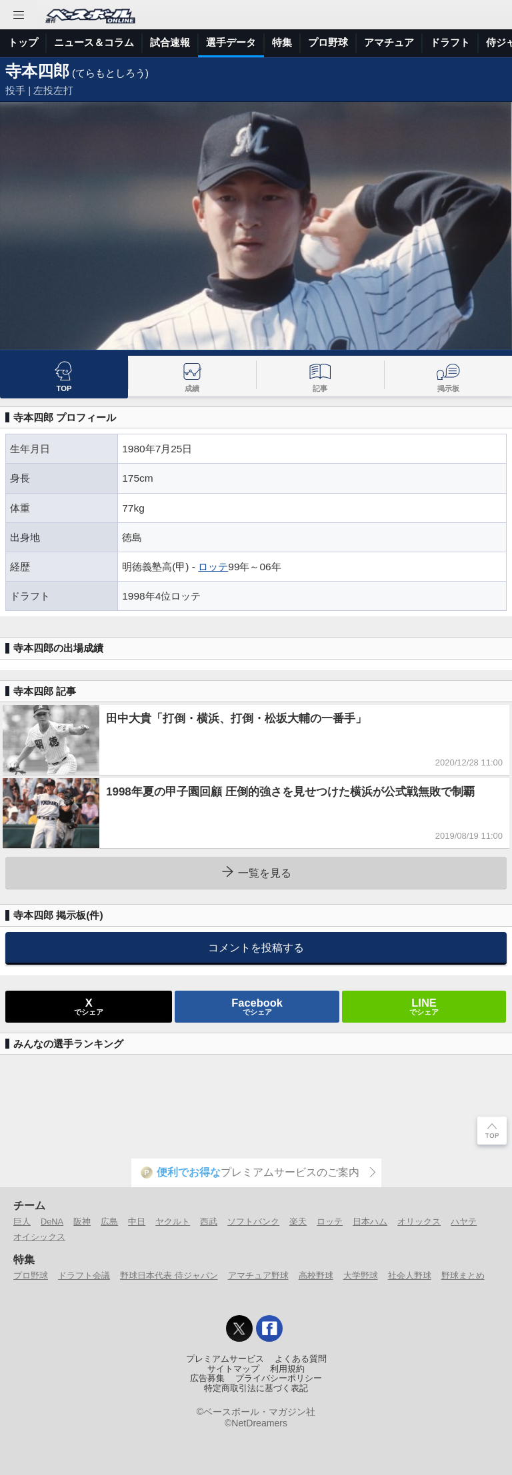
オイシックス (39, 1237)
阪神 (82, 1222)
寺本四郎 (37, 71)
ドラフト (450, 42)
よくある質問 (301, 1359)
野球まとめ (463, 1275)
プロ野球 (328, 42)
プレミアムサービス (225, 1359)
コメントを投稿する (256, 947)
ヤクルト (172, 1222)
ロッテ (213, 566)
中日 (136, 1222)
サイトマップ (233, 1369)
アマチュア (389, 42)
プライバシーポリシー (278, 1378)
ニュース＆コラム (94, 42)
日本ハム (370, 1222)
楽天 (298, 1222)
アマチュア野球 (258, 1275)
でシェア (88, 1006)
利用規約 (287, 1369)
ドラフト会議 (84, 1275)
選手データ (231, 42)
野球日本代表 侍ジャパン (169, 1275)
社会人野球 (409, 1275)
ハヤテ (464, 1222)
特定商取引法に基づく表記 (256, 1388)
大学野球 (360, 1275)
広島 (109, 1222)
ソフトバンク (253, 1222)
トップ (23, 42)
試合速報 (170, 42)
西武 (208, 1222)
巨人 (22, 1222)
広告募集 (207, 1378)
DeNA (52, 1222)
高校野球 (316, 1275)
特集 (282, 42)
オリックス (419, 1222)
